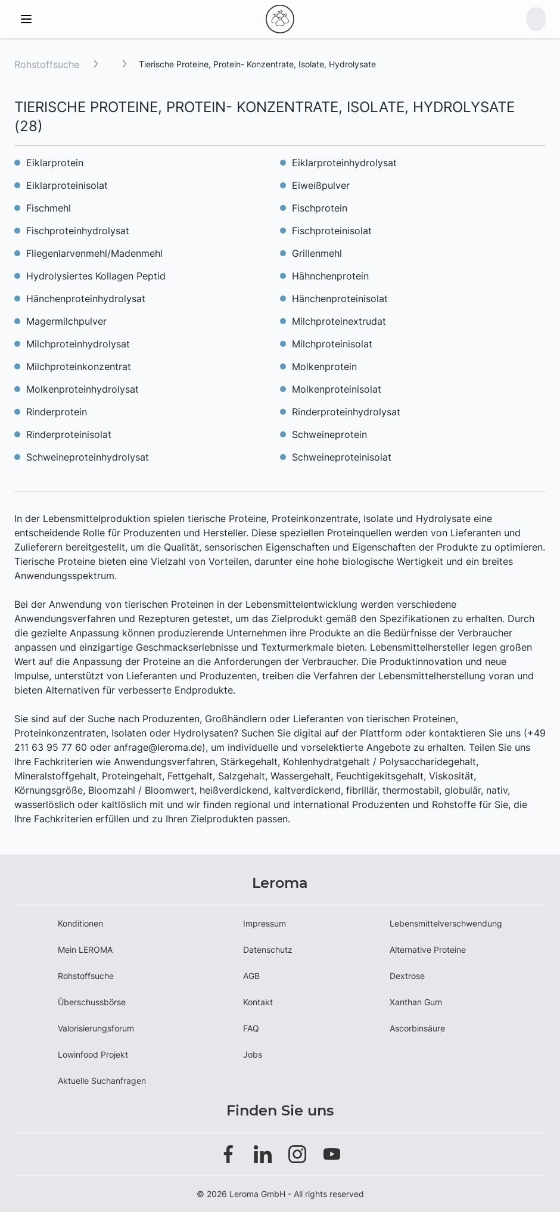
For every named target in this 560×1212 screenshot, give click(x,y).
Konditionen (80, 923)
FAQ (251, 1028)
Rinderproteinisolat (68, 434)
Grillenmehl (317, 253)
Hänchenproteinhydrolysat (85, 298)
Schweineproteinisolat (341, 457)
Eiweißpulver (321, 185)
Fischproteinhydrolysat (77, 231)
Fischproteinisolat (332, 231)
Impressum (264, 923)
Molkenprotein (324, 366)
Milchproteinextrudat (339, 321)
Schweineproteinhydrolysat (87, 457)
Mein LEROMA (85, 949)
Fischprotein (319, 208)
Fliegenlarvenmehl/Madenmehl (94, 253)
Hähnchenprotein (330, 276)
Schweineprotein (329, 434)
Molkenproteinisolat (336, 389)
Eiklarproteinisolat (67, 185)
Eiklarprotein (54, 163)
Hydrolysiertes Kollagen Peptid (96, 276)
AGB (251, 976)
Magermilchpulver (66, 321)
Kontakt (258, 1002)
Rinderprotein (56, 412)
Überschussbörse (92, 1002)
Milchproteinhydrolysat (78, 344)
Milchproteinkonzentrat (78, 366)
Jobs (252, 1054)
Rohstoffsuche (46, 64)
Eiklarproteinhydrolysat (344, 163)
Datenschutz (268, 949)
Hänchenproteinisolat (340, 298)
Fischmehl (48, 208)
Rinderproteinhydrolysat (346, 412)
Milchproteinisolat (332, 344)
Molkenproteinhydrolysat (82, 389)
